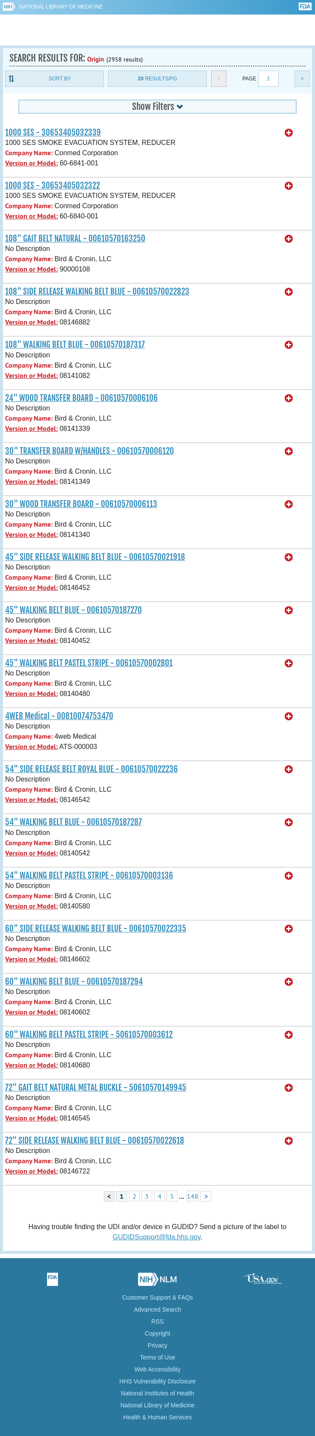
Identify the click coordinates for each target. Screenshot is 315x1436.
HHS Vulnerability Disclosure (157, 1381)
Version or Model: (31, 163)
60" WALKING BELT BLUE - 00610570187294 (74, 981)
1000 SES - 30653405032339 (53, 132)
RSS (157, 1321)
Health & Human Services (157, 1417)
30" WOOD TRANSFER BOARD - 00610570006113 (81, 504)
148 (192, 1196)
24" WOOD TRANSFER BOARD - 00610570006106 (81, 398)
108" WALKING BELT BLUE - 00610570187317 (75, 344)
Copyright (158, 1333)
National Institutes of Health (157, 1393)
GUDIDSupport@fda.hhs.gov (156, 1237)
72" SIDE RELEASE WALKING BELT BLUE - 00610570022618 (94, 1140)
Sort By (60, 79)
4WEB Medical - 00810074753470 (59, 716)
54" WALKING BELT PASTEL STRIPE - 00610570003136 (89, 875)
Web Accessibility (158, 1369)
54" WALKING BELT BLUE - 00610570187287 (73, 822)
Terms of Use (157, 1357)
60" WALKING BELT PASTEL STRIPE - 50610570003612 (89, 1034)
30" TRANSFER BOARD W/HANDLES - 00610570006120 (89, 451)
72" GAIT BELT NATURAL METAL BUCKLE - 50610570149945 (95, 1087)
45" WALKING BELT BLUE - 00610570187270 (73, 610)
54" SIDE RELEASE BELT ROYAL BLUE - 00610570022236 (91, 769)
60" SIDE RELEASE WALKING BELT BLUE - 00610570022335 (95, 928)
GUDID (157, 30)
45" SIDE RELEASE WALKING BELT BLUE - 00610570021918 (95, 557)
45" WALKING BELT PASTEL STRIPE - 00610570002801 (89, 663)
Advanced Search (157, 1309)
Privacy (158, 1345)
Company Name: (29, 152)
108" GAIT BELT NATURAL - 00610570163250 (75, 238)
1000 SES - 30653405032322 (52, 185)
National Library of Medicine (61, 7)
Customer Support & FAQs (157, 1297)
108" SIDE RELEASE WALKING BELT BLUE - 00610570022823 (97, 291)
